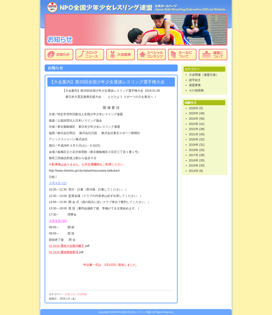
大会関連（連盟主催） (204, 74)
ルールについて (182, 54)
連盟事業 (195, 85)
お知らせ (59, 54)
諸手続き (195, 80)
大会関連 (81, 294)
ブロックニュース (89, 54)
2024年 (193, 118)
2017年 (193, 155)
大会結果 (120, 54)
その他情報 (196, 90)
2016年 (193, 160)
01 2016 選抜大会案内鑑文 (66, 246)
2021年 (193, 134)
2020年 (193, 139)
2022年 (193, 129)
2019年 (193, 144)
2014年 (193, 170)
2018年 (193, 150)
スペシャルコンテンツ (151, 54)
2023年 (193, 124)
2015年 (193, 165)
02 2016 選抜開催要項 (63, 252)
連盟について (213, 54)
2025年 (193, 113)
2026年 (193, 108)
